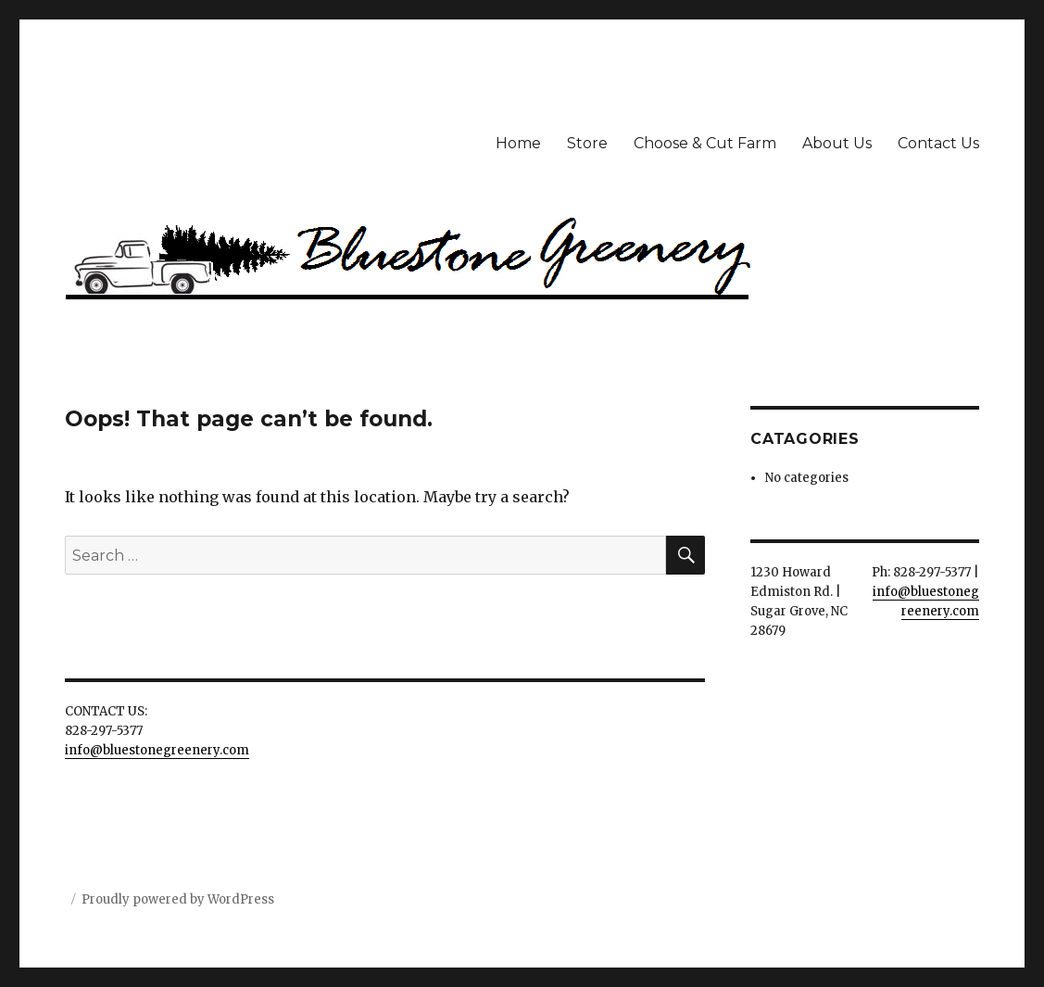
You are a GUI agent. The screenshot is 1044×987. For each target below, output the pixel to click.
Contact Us (938, 143)
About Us (837, 143)
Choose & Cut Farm (705, 143)
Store (587, 143)
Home (518, 143)
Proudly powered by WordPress (178, 899)
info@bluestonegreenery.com (157, 750)
